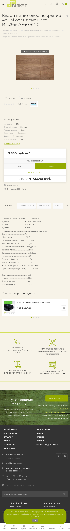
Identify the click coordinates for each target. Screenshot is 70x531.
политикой (34, 516)
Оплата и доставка (47, 445)
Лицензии (9, 448)
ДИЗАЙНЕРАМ (11, 429)
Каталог (8, 437)
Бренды (41, 437)
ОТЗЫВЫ (8, 441)
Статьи (40, 441)
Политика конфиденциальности (20, 485)
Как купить (44, 206)
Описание (8, 206)
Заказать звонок (57, 398)
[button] (31, 88)
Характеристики (26, 206)
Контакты (9, 445)
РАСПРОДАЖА (43, 429)
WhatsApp (64, 456)
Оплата (58, 206)
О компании (11, 433)
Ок (35, 520)
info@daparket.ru (14, 463)
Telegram (58, 456)
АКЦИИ (40, 433)
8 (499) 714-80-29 (14, 455)
